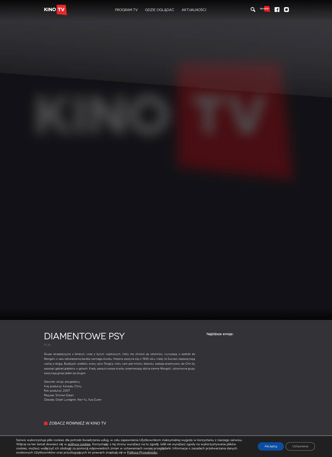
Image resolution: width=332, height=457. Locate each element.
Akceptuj (270, 446)
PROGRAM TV (126, 10)
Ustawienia (300, 446)
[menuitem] (126, 10)
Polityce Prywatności (142, 452)
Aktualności (194, 10)
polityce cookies (79, 444)
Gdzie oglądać (159, 10)
